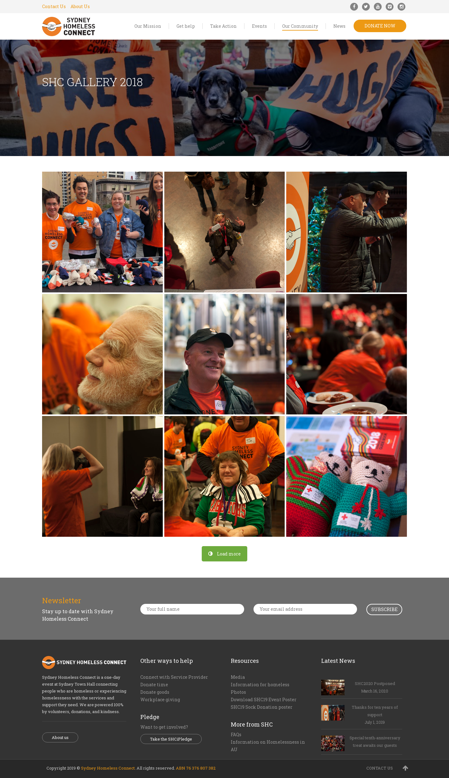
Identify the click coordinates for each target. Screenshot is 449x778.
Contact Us (54, 6)
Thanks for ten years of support (375, 710)
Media (238, 677)
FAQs (236, 734)
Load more (224, 554)
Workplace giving (160, 699)
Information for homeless (260, 684)
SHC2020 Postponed (375, 683)
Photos (238, 692)
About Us (80, 6)
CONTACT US (379, 768)
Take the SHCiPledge (171, 739)
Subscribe (384, 609)
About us (60, 737)
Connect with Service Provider (174, 677)
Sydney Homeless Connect (108, 768)
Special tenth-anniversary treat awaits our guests (375, 741)
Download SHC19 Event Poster (264, 699)
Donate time (154, 684)
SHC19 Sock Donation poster (261, 707)
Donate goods (154, 692)
